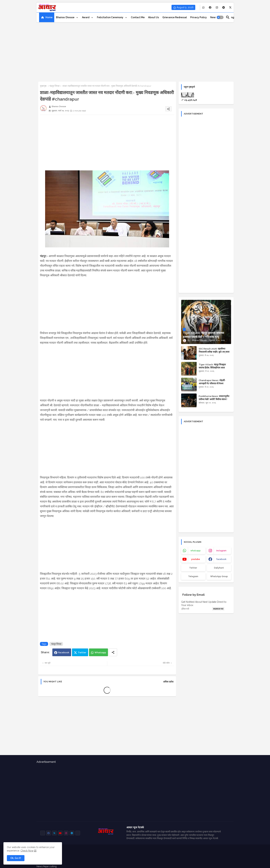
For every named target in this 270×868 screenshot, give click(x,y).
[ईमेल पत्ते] (196, 608)
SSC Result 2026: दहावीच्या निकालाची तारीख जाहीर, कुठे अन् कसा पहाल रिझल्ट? (214, 351)
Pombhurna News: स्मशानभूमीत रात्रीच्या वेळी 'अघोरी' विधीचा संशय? (214, 398)
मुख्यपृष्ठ (43, 86)
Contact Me (138, 17)
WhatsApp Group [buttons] (219, 576)
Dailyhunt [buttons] (219, 568)
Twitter (82, 652)
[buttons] (203, 7)
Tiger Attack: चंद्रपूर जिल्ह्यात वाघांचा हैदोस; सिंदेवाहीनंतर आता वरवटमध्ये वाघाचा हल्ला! (212, 367)
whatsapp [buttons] (195, 550)
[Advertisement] (135, 51)
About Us (153, 17)
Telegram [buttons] (193, 576)
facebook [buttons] (221, 559)
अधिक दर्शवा (168, 681)
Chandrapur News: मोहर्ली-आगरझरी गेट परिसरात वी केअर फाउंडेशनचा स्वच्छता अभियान (212, 383)
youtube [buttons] (195, 559)
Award (86, 17)
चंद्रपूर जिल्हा (54, 86)
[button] (220, 17)
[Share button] (113, 652)
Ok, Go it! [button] (15, 858)
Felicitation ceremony (110, 17)
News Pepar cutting (47, 866)
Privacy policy (198, 17)
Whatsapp (100, 652)
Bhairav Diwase (65, 17)
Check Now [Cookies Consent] (26, 850)
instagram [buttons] (221, 550)
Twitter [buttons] (193, 568)
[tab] (46, 17)
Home (49, 17)
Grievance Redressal (174, 17)
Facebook (63, 652)
